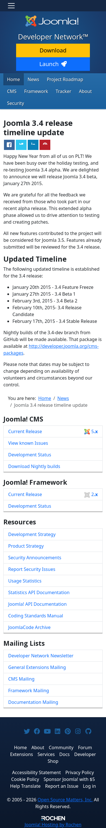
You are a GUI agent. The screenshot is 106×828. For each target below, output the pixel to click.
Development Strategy (32, 534)
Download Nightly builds (34, 466)
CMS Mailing (21, 679)
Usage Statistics (25, 581)
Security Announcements (34, 557)
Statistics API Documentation (39, 592)
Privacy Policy (79, 772)
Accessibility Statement (36, 772)
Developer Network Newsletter (40, 656)
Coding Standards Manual (35, 616)
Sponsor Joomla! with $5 (69, 779)
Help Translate (25, 786)
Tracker (63, 91)
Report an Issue (62, 786)
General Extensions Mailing (37, 667)
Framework (36, 91)
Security (15, 103)
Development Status (29, 455)
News (33, 79)
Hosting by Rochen (53, 824)
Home (13, 79)
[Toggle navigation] (11, 5)
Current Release (53, 431)
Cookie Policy (25, 779)
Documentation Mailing (33, 702)
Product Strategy (26, 546)
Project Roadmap (65, 79)
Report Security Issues (31, 569)
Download (53, 50)
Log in (89, 786)
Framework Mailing (28, 690)
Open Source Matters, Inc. (65, 800)
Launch (52, 64)
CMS (11, 91)
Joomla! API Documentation (37, 604)
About (85, 91)
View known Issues (28, 443)
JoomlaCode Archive (29, 627)
